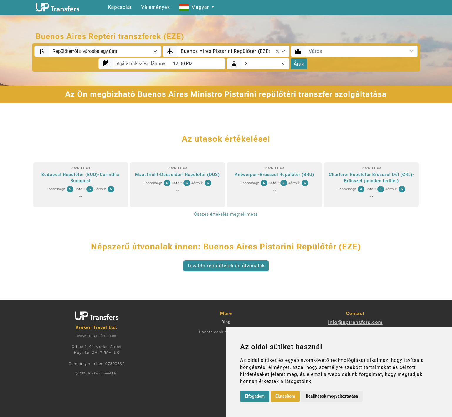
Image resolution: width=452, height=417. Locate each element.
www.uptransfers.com (96, 336)
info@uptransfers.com (355, 322)
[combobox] (233, 51)
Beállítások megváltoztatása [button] (332, 396)
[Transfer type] (105, 51)
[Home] (58, 7)
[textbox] (358, 51)
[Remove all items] (277, 51)
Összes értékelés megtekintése (226, 214)
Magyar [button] (194, 7)
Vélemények (155, 7)
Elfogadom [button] (255, 396)
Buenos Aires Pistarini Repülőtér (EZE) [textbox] (226, 51)
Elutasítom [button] (285, 396)
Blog (225, 322)
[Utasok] (265, 63)
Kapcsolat (120, 7)
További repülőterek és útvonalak (226, 266)
